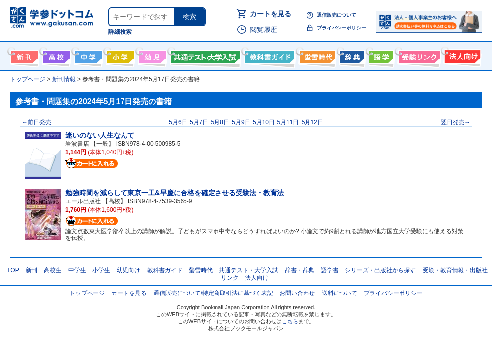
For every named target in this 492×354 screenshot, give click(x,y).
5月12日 (312, 122)
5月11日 (288, 122)
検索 (189, 17)
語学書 (380, 55)
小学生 (101, 270)
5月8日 (220, 122)
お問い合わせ (297, 293)
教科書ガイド (268, 55)
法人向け (461, 55)
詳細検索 (120, 32)
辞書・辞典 (299, 270)
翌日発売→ (455, 122)
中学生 (77, 270)
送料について (339, 293)
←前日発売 (36, 122)
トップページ (87, 293)
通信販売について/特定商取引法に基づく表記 (213, 293)
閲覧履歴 (263, 29)
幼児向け (151, 55)
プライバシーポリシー (341, 27)
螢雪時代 (316, 55)
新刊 (31, 270)
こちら (290, 321)
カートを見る (270, 14)
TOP (13, 270)
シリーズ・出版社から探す (380, 270)
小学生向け (119, 55)
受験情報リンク (418, 55)
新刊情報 (23, 55)
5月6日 (178, 122)
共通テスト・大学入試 (204, 55)
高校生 (53, 270)
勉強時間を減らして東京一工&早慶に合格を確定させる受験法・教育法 (174, 193)
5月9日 (241, 122)
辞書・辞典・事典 (351, 55)
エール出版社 (83, 201)
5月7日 (199, 122)
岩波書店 (77, 143)
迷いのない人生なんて (99, 135)
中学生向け (87, 55)
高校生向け (55, 55)
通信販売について (336, 15)
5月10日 (264, 122)
